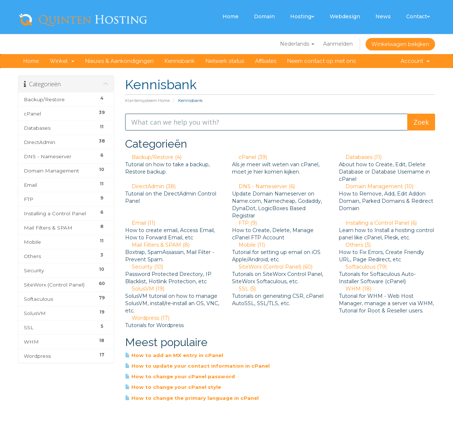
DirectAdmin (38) (150, 186)
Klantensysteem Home (147, 100)
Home (230, 16)
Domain (264, 16)
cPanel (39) (249, 157)
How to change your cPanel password (180, 376)
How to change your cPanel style (173, 387)
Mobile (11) (248, 245)
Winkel (62, 61)
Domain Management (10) (376, 186)
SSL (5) (244, 288)
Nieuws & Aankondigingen (119, 61)
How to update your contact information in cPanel (197, 366)
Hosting (302, 16)
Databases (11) (360, 157)
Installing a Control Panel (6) (378, 223)
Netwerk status (225, 61)
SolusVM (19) (144, 288)
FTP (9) (244, 223)
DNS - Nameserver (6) (263, 186)
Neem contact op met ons (321, 61)
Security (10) (144, 266)
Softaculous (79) (363, 266)
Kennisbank (180, 61)
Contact (418, 16)
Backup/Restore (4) (153, 157)
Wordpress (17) (147, 318)
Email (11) (140, 223)
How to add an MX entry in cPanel (174, 355)
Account (415, 61)
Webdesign (345, 16)
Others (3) (355, 245)
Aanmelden (338, 44)
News (383, 16)
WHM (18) (355, 288)
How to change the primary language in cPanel (192, 398)
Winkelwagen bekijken (400, 44)
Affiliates (265, 61)
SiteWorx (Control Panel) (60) (272, 266)
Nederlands (297, 44)
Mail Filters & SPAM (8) (157, 245)
